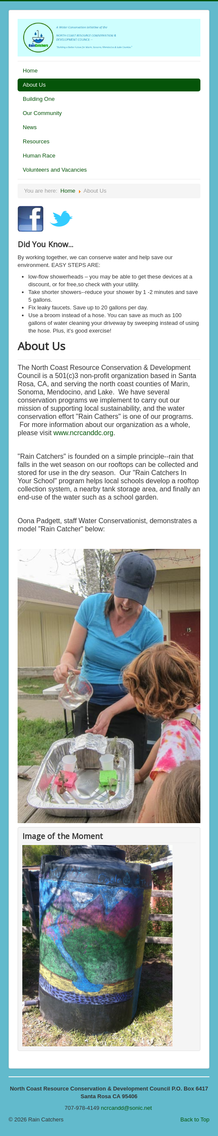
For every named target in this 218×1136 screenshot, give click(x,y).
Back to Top (194, 1119)
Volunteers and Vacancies (55, 170)
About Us (34, 85)
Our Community (42, 113)
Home (30, 70)
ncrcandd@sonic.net (126, 1108)
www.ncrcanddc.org (84, 432)
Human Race (39, 155)
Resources (36, 141)
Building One (38, 99)
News (30, 127)
